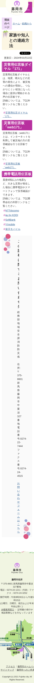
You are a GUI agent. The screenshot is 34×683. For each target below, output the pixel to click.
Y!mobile (10, 224)
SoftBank (10, 219)
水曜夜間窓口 (7, 609)
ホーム (16, 23)
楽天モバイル (12, 229)
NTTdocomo (12, 210)
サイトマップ (7, 670)
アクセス (10, 666)
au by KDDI (11, 215)
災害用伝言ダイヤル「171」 (15, 114)
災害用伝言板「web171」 (11, 165)
